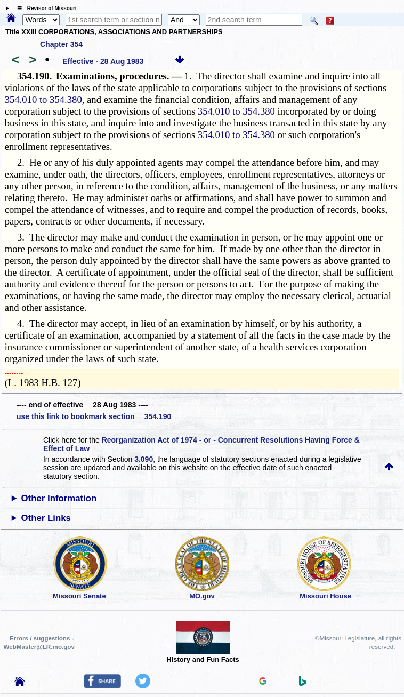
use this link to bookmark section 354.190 (94, 416)
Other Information (59, 498)
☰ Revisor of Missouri (44, 8)
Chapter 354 (61, 44)
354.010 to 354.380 (43, 99)
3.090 (143, 459)
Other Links (46, 518)
